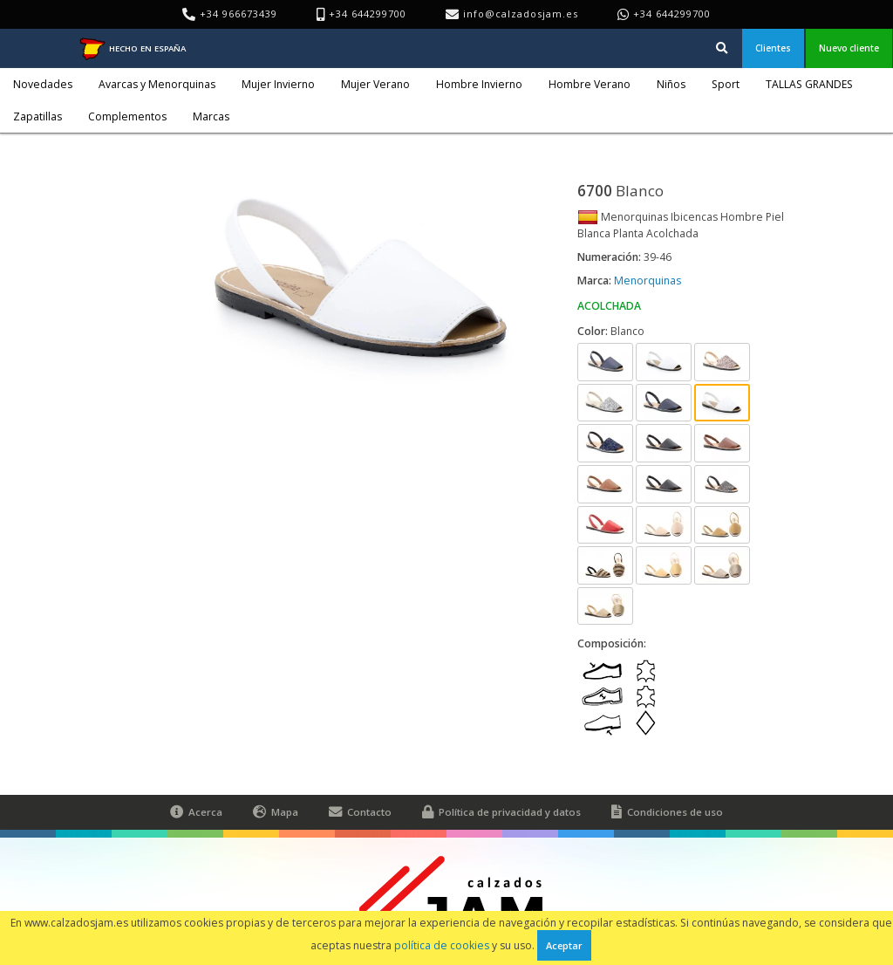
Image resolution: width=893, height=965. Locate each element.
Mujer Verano (375, 84)
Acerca (196, 812)
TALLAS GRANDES (809, 84)
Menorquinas (647, 280)
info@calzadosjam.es (520, 13)
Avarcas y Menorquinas (157, 84)
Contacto (360, 812)
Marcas (211, 116)
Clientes (773, 48)
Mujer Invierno (278, 84)
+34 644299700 (672, 13)
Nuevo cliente (849, 48)
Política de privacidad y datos (501, 812)
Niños (671, 84)
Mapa (275, 812)
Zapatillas (37, 116)
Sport (726, 84)
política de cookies (441, 945)
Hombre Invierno (479, 84)
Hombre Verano (590, 84)
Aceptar (564, 945)
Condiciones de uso (667, 812)
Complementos (127, 116)
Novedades (42, 84)
